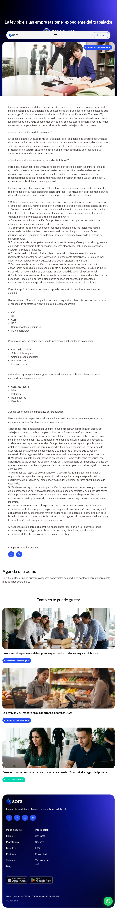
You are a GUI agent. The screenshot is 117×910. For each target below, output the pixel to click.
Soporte (39, 843)
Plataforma (12, 843)
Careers (10, 862)
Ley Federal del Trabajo (84, 114)
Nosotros (11, 849)
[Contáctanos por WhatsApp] (92, 901)
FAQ (37, 849)
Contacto (40, 837)
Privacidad (41, 856)
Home (9, 837)
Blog (8, 868)
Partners (11, 856)
